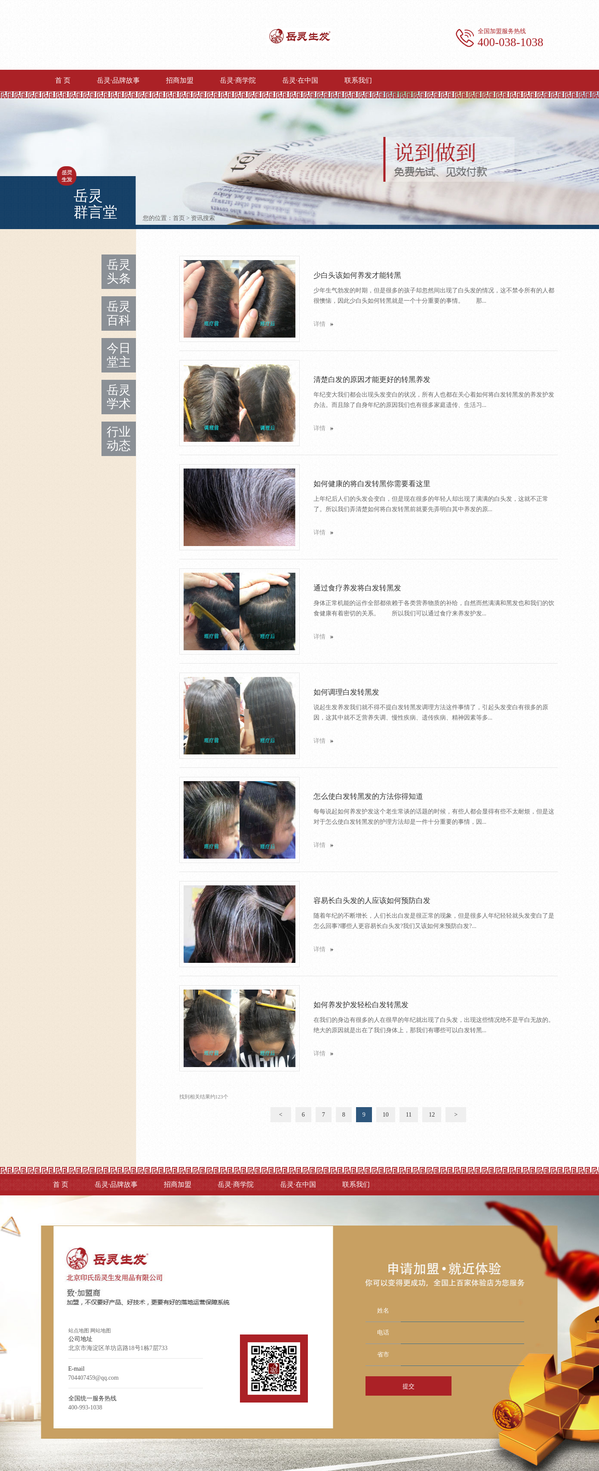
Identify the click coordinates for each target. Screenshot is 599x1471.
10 (386, 1114)
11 (409, 1114)
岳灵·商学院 (238, 80)
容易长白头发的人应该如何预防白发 (371, 901)
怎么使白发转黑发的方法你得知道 (368, 796)
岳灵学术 (119, 396)
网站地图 (100, 1331)
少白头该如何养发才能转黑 (357, 275)
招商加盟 (180, 80)
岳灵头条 (119, 271)
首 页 (63, 80)
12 (432, 1114)
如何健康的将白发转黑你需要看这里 (371, 484)
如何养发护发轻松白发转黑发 (361, 1005)
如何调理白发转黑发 (346, 692)
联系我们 (358, 80)
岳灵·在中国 (300, 80)
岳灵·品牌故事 (118, 80)
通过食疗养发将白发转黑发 (357, 588)
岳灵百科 (119, 313)
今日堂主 (119, 355)
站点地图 (78, 1331)
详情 (319, 324)
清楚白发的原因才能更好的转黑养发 (371, 380)
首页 (179, 218)
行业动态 (119, 438)
